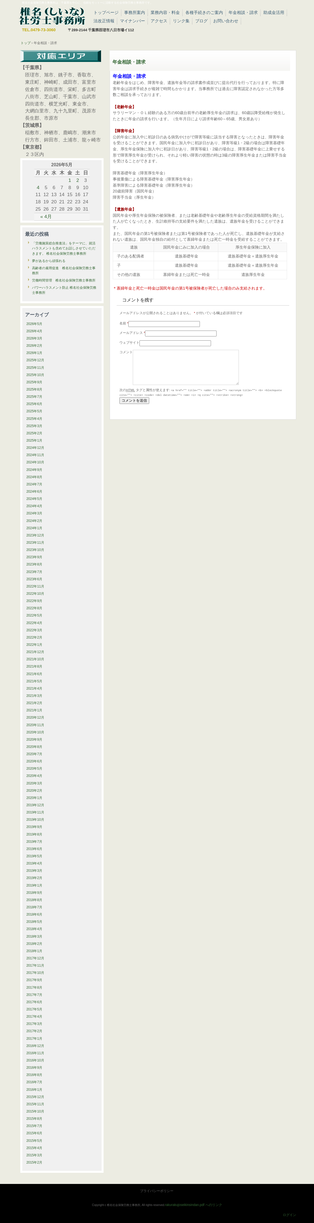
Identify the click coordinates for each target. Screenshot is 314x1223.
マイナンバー (132, 20)
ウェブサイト (129, 342)
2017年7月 (34, 995)
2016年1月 (34, 1090)
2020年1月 (34, 798)
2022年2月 (34, 637)
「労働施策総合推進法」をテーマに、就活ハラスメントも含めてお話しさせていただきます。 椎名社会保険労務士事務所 (63, 248)
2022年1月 (34, 645)
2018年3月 (34, 936)
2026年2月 (34, 346)
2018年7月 (34, 907)
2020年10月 (35, 732)
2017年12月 (35, 958)
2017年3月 (34, 1024)
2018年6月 (34, 914)
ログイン (289, 1215)
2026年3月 (34, 338)
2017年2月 (34, 1031)
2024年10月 (35, 462)
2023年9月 (34, 557)
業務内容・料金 (165, 12)
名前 (123, 323)
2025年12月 (35, 360)
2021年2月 (34, 703)
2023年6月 (34, 579)
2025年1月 (34, 440)
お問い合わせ (225, 20)
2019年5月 (34, 856)
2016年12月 (35, 1046)
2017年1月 (34, 1039)
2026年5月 (34, 324)
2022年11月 (35, 586)
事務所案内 (134, 12)
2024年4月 (34, 506)
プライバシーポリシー (156, 1191)
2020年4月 (34, 776)
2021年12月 (35, 652)
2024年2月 (34, 521)
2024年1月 (34, 528)
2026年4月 (34, 331)
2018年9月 (34, 893)
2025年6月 (34, 404)
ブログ (201, 20)
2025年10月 (35, 375)
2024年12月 (35, 448)
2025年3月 (34, 426)
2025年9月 (34, 382)
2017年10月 (35, 973)
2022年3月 (34, 630)
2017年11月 (35, 965)
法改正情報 (104, 20)
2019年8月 (34, 834)
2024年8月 (34, 477)
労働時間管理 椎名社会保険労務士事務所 (63, 280)
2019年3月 (34, 871)
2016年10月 (35, 1060)
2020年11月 (35, 725)
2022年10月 (35, 594)
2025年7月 (34, 397)
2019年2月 (34, 878)
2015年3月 (34, 1155)
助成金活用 (273, 12)
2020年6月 (34, 761)
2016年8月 (34, 1075)
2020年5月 (34, 769)
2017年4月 (34, 1017)
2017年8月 (34, 988)
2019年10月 (35, 820)
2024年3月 (34, 513)
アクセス (159, 20)
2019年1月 (34, 885)
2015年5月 (34, 1141)
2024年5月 (34, 499)
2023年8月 (34, 564)
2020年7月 (34, 754)
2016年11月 (35, 1053)
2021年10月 (35, 659)
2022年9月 (34, 601)
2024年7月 (34, 484)
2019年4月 (34, 863)
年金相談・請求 (243, 12)
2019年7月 (34, 842)
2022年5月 (34, 615)
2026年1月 (34, 353)
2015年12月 (35, 1097)
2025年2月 (34, 433)
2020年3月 (34, 783)
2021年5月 (34, 681)
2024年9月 (34, 470)
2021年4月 (34, 688)
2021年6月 (34, 674)
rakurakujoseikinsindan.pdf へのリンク (193, 1205)
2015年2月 (34, 1162)
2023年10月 (35, 550)
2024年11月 (35, 455)
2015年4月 (34, 1148)
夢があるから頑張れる (48, 261)
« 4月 (46, 216)
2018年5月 (34, 922)
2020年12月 (35, 717)
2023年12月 (35, 535)
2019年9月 (34, 827)
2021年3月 (34, 696)
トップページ (106, 12)
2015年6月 (34, 1133)
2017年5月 (34, 1009)
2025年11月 (35, 368)
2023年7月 (34, 572)
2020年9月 (34, 739)
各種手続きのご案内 (204, 12)
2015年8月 (34, 1119)
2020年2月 (34, 791)
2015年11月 (35, 1104)
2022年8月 (34, 608)
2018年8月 (34, 900)
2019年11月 (35, 812)
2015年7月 (34, 1126)
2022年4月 (34, 623)
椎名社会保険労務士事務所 (52, 15)
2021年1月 (34, 710)
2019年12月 (35, 805)
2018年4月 (34, 929)
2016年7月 (34, 1082)
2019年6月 (34, 849)
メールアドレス (132, 332)
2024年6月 (34, 491)
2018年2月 (34, 944)
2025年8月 (34, 389)
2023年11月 (35, 543)
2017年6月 (34, 1002)
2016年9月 (34, 1068)
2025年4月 (34, 419)
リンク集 (181, 20)
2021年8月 (34, 666)
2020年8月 (34, 747)
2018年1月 (34, 951)
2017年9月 (34, 980)
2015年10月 (35, 1111)
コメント (126, 352)
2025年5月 (34, 411)
